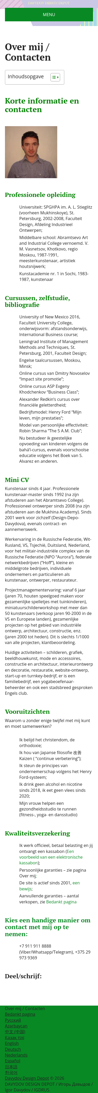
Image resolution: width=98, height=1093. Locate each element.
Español (12, 1061)
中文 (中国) (15, 1031)
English (12, 1043)
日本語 (11, 1067)
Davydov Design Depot (27, 1078)
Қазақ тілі (14, 1037)
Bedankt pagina (61, 902)
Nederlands (16, 1055)
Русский (13, 1020)
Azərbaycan (16, 1026)
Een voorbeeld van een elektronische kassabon (51, 857)
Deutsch (13, 1049)
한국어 (11, 1072)
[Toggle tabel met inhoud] (53, 77)
